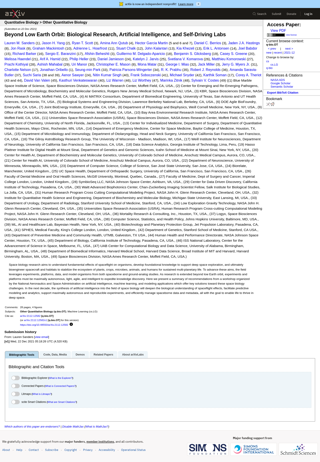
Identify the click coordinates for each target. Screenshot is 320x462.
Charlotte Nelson (17, 70)
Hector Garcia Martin (151, 43)
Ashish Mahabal (49, 64)
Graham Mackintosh (48, 48)
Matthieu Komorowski (229, 59)
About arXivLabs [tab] (133, 354)
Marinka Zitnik (171, 80)
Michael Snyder (182, 75)
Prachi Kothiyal (16, 64)
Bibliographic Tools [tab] (21, 354)
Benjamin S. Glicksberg (192, 54)
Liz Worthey (141, 80)
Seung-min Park (87, 70)
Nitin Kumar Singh (107, 75)
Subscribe (51, 450)
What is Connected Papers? (60, 386)
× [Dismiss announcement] (198, 4)
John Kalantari (156, 48)
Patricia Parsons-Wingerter (131, 70)
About (6, 450)
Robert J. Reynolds (205, 70)
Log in (308, 14)
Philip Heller (79, 59)
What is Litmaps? (41, 394)
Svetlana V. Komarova (185, 59)
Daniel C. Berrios (207, 43)
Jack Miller (206, 64)
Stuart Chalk (126, 48)
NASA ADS (278, 80)
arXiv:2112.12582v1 (35, 320)
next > (289, 48)
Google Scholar (280, 83)
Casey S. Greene (233, 54)
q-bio (269, 68)
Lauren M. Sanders (19, 43)
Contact (34, 450)
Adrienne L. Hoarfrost (90, 48)
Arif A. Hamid (50, 59)
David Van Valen (37, 80)
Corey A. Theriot (248, 75)
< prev (272, 48)
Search (259, 14)
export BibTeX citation (282, 92)
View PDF (278, 30)
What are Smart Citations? (62, 402)
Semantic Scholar (282, 86)
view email (41, 337)
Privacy (87, 450)
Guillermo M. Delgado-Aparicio (140, 54)
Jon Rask (18, 48)
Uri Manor (79, 64)
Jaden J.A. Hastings (244, 43)
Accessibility (107, 450)
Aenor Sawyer (73, 75)
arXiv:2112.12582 (30, 315)
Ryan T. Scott (82, 43)
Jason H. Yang (53, 43)
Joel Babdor (247, 48)
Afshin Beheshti (97, 54)
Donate (291, 14)
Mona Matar (147, 64)
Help (19, 450)
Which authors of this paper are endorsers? (32, 426)
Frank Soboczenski (145, 75)
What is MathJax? (96, 426)
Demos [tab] (80, 354)
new (269, 52)
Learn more (185, 4)
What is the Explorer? (60, 378)
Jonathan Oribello (54, 70)
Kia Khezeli (185, 48)
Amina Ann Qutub (114, 43)
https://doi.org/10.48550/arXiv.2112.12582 (44, 324)
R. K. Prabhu (171, 70)
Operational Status (133, 450)
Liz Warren (115, 80)
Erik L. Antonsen (216, 48)
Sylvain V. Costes (205, 80)
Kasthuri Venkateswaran (78, 80)
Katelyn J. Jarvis (146, 59)
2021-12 (289, 52)
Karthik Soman (215, 75)
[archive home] (15, 14)
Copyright (70, 450)
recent (278, 52)
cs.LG (274, 64)
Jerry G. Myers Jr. (236, 64)
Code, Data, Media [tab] (55, 354)
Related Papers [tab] (103, 354)
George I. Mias (177, 64)
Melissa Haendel (17, 59)
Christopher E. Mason (113, 64)
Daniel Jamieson (111, 59)
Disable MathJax (73, 426)
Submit (276, 14)
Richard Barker (24, 54)
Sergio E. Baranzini (60, 54)
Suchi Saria (32, 75)
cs (267, 61)
